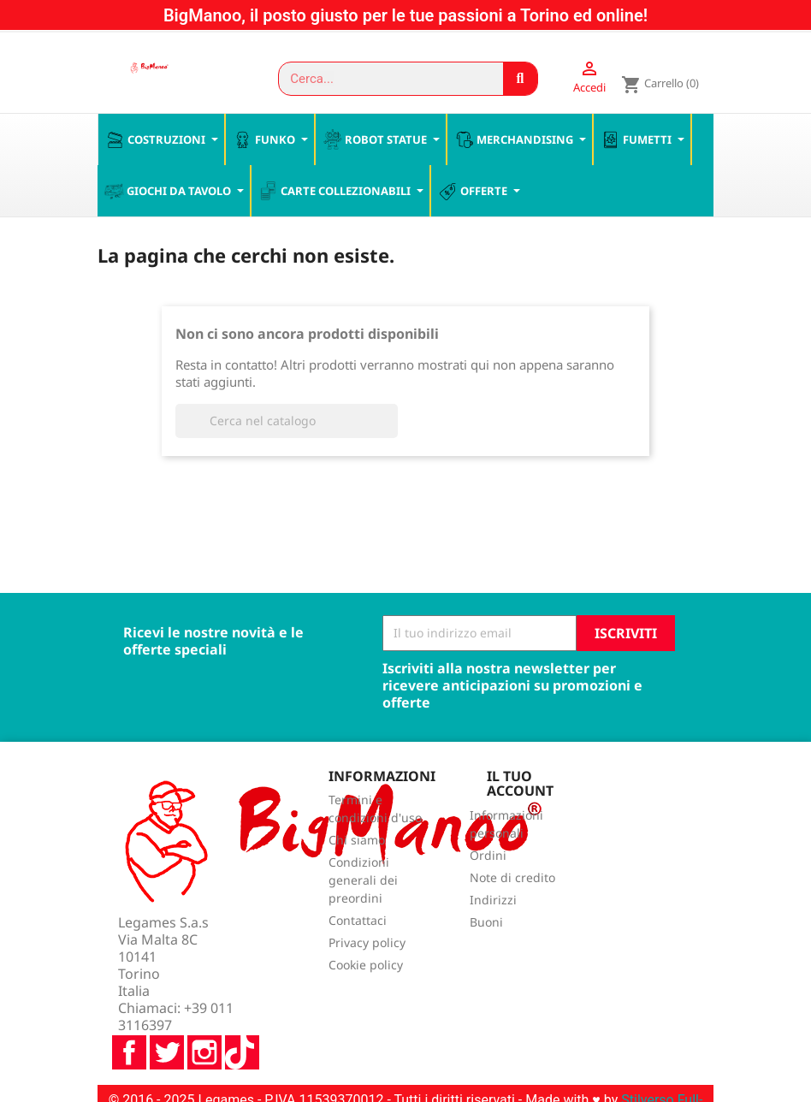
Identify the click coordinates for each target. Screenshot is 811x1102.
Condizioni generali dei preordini (363, 882)
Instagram (204, 1008)
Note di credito (512, 879)
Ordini (488, 857)
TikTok (242, 1008)
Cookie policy (366, 966)
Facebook (129, 1008)
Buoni (486, 923)
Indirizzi (493, 901)
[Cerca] (286, 422)
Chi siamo (357, 841)
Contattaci (358, 922)
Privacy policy (367, 944)
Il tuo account (520, 784)
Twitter (167, 1008)
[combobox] (383, 78)
